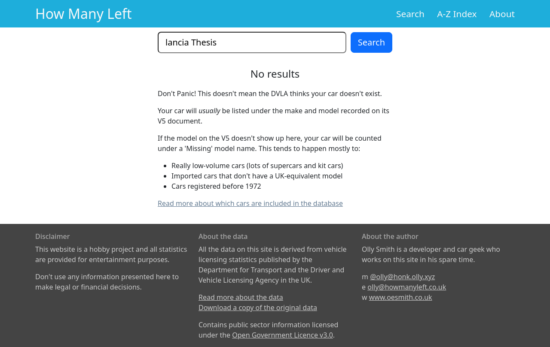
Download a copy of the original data (258, 307)
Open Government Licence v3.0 (282, 335)
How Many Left (83, 13)
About (502, 14)
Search (410, 14)
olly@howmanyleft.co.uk (406, 287)
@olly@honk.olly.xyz (402, 276)
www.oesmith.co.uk (400, 297)
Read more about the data (241, 297)
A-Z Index (457, 14)
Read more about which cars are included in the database (250, 203)
